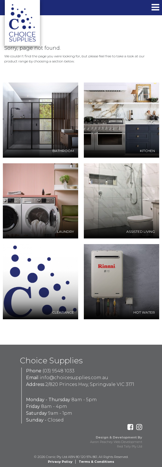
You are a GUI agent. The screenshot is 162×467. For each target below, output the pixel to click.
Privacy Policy (60, 462)
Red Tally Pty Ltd (129, 446)
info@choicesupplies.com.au (74, 377)
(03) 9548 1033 (58, 370)
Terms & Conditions (96, 462)
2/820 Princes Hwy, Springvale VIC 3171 (89, 384)
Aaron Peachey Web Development (116, 442)
